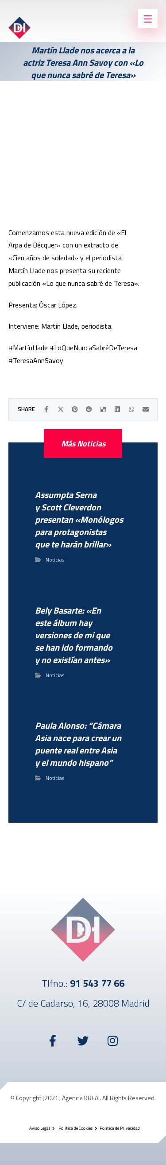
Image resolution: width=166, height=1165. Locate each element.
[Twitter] (83, 1041)
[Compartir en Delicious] (103, 409)
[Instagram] (113, 1041)
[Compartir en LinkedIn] (117, 409)
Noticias (55, 559)
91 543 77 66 (97, 983)
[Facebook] (53, 1041)
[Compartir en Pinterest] (75, 409)
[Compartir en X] (61, 409)
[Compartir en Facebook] (46, 409)
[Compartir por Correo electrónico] (146, 409)
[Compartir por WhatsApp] (131, 409)
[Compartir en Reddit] (89, 409)
